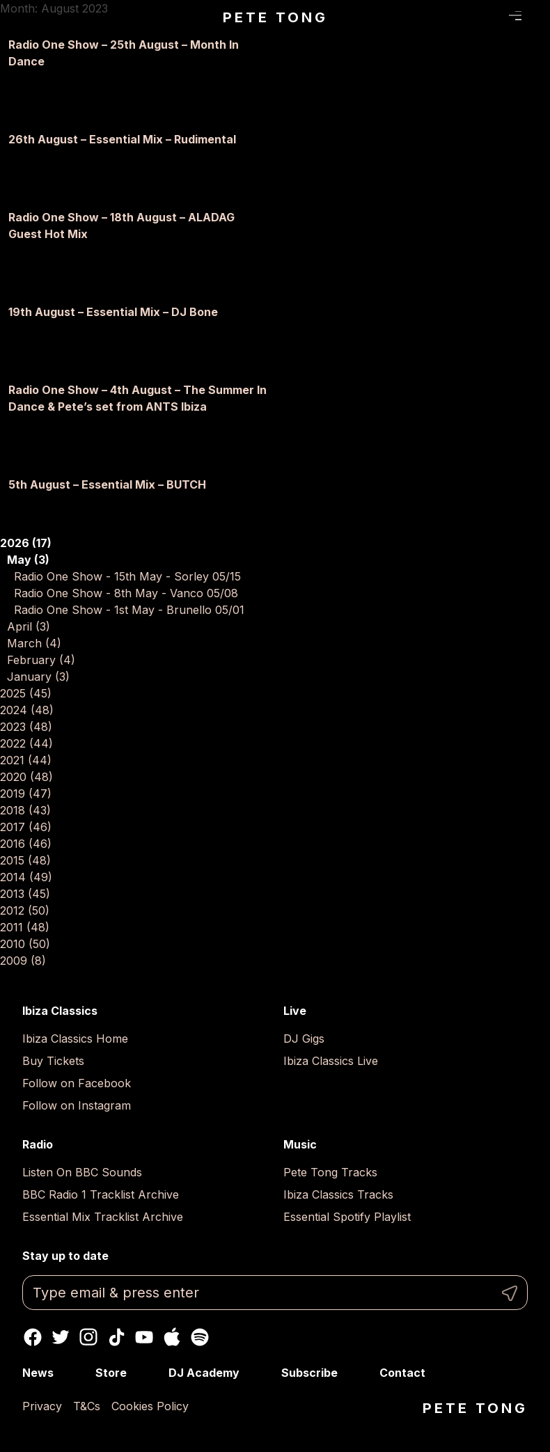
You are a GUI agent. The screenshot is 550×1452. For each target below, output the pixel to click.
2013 (25, 894)
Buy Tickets (53, 1061)
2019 (26, 793)
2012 (24, 910)
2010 (25, 944)
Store (111, 1373)
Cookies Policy (150, 1406)
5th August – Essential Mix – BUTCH (107, 484)
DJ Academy (203, 1373)
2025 (26, 693)
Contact (402, 1373)
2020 (26, 777)
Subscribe (309, 1373)
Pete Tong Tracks (330, 1172)
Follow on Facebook (76, 1083)
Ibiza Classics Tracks (338, 1194)
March (34, 643)
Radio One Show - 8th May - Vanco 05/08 (126, 593)
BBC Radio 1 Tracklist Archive (100, 1194)
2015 (25, 860)
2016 (26, 844)
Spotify (199, 1337)
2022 (26, 743)
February (41, 660)
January (38, 677)
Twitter (60, 1337)
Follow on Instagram (76, 1105)
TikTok (116, 1337)
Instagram (88, 1337)
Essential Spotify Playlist (347, 1217)
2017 (26, 827)
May (28, 560)
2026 (26, 543)
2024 (27, 710)
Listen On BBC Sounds (82, 1172)
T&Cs (86, 1406)
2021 (26, 760)
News (38, 1373)
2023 (26, 727)
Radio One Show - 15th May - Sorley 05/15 (127, 576)
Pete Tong (275, 17)
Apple (172, 1337)
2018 (25, 810)
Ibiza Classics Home (75, 1038)
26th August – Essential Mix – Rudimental (122, 139)
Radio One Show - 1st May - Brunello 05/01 (129, 610)
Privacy (42, 1406)
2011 (24, 927)
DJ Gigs (303, 1038)
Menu (515, 16)
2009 (23, 961)
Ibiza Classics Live (330, 1061)
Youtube (144, 1337)
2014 (26, 877)
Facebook (32, 1337)
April (28, 626)
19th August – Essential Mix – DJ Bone (113, 312)
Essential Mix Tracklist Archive (102, 1217)
